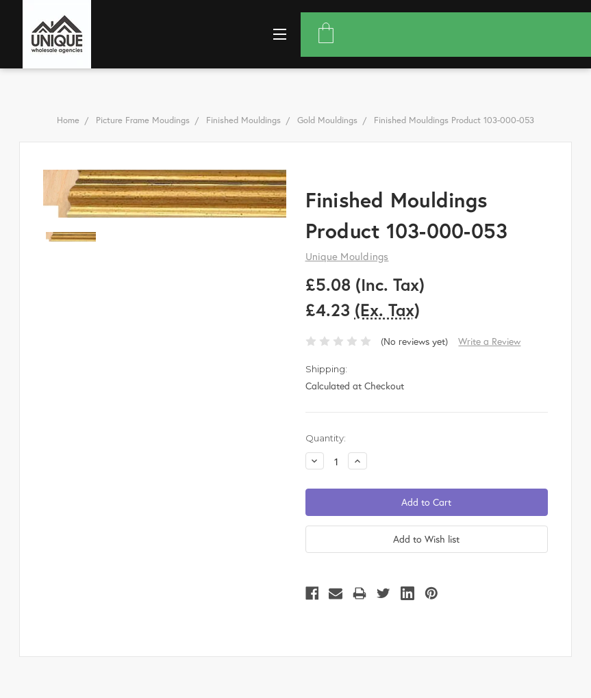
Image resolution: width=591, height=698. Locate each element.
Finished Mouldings (243, 120)
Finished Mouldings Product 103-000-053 (454, 120)
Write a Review (489, 341)
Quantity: (325, 437)
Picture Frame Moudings (143, 120)
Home (68, 120)
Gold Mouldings (327, 120)
